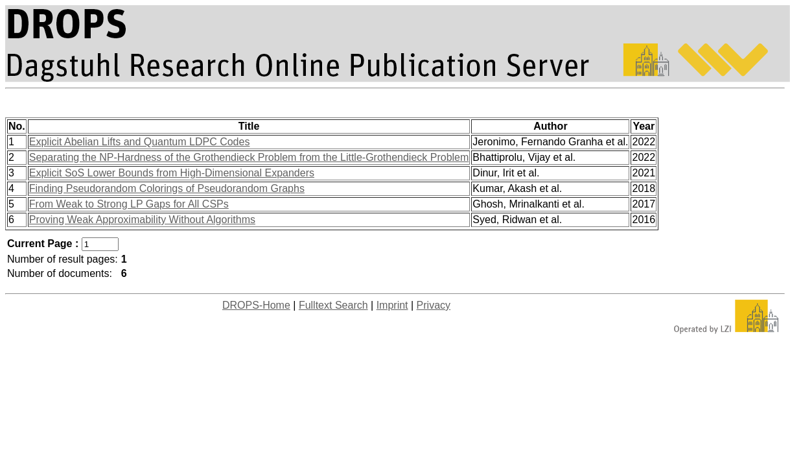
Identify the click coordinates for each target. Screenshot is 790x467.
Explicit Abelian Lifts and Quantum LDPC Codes (139, 141)
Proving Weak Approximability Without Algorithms (142, 219)
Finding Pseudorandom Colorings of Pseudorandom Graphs (167, 188)
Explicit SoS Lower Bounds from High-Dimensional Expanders (171, 172)
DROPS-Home (256, 305)
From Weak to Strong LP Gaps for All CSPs (129, 204)
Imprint (392, 305)
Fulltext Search (333, 305)
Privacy (433, 305)
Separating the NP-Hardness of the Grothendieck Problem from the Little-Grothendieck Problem (249, 157)
